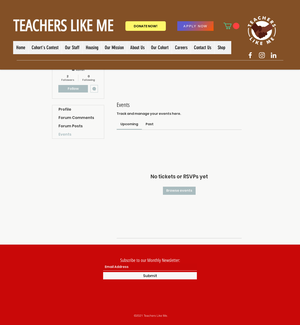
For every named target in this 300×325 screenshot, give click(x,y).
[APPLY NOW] (195, 26)
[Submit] (150, 275)
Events (65, 134)
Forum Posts (71, 126)
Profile (65, 109)
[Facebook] (250, 55)
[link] (129, 124)
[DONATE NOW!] (145, 26)
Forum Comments (76, 117)
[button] (231, 26)
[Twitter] (262, 55)
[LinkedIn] (274, 55)
